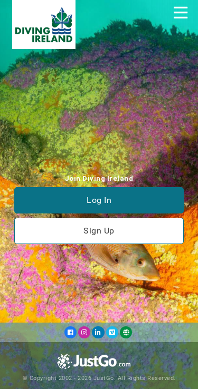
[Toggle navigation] (180, 13)
